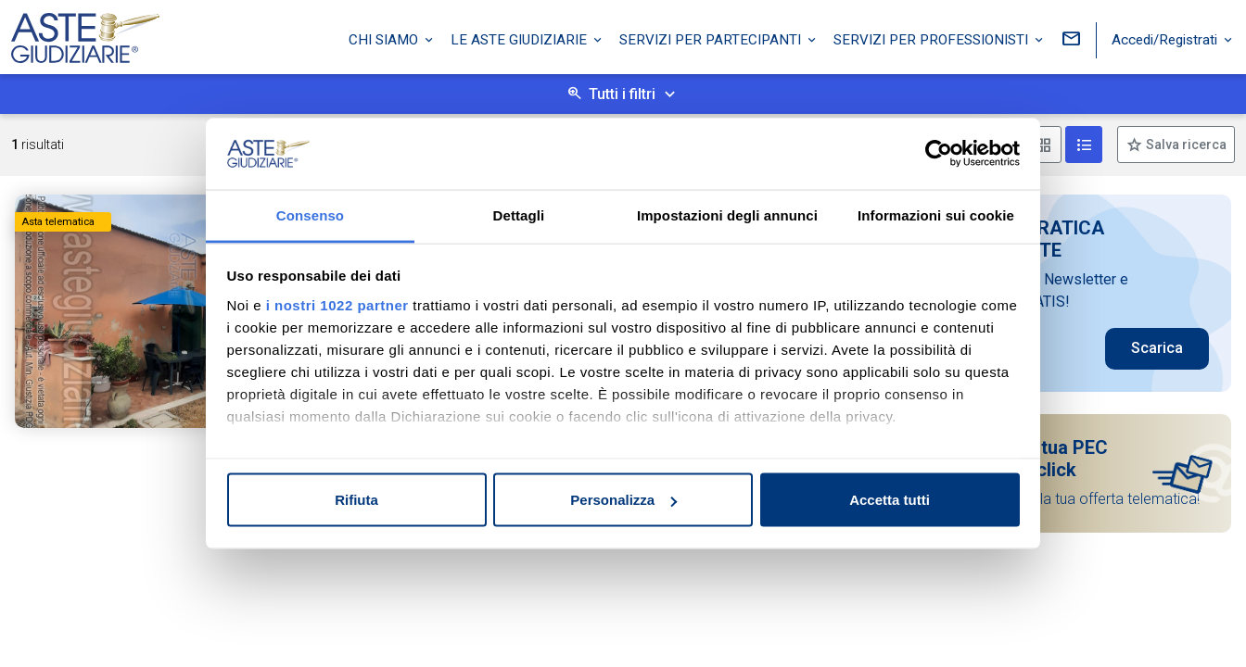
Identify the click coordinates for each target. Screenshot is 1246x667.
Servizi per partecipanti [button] (712, 39)
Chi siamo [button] (385, 39)
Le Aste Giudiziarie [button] (521, 39)
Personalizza (623, 500)
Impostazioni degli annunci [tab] (727, 214)
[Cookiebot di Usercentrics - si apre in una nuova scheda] (939, 154)
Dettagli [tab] (519, 214)
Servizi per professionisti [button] (932, 39)
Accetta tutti (889, 500)
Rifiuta (356, 500)
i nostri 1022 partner (337, 304)
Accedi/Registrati (1166, 39)
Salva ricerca (1185, 144)
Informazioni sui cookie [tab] (936, 214)
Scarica (1157, 348)
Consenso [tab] (310, 214)
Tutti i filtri (622, 94)
